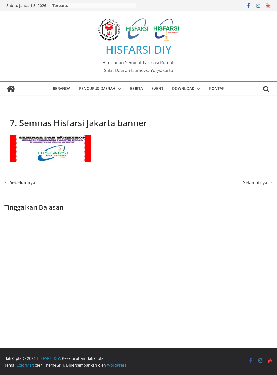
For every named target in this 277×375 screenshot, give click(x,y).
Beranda (61, 88)
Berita (136, 88)
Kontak (217, 88)
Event (157, 88)
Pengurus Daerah (97, 88)
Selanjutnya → (258, 182)
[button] (118, 89)
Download (183, 88)
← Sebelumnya (19, 182)
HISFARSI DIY (138, 49)
